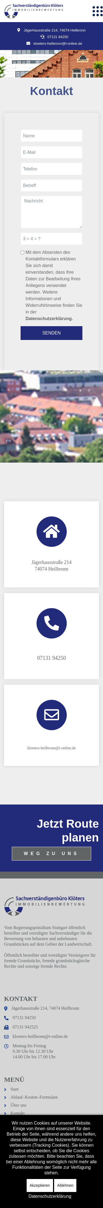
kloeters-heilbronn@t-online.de (40, 1036)
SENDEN (51, 333)
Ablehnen (65, 1185)
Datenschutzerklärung (50, 1196)
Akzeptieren (40, 1185)
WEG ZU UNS (51, 853)
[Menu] (97, 11)
